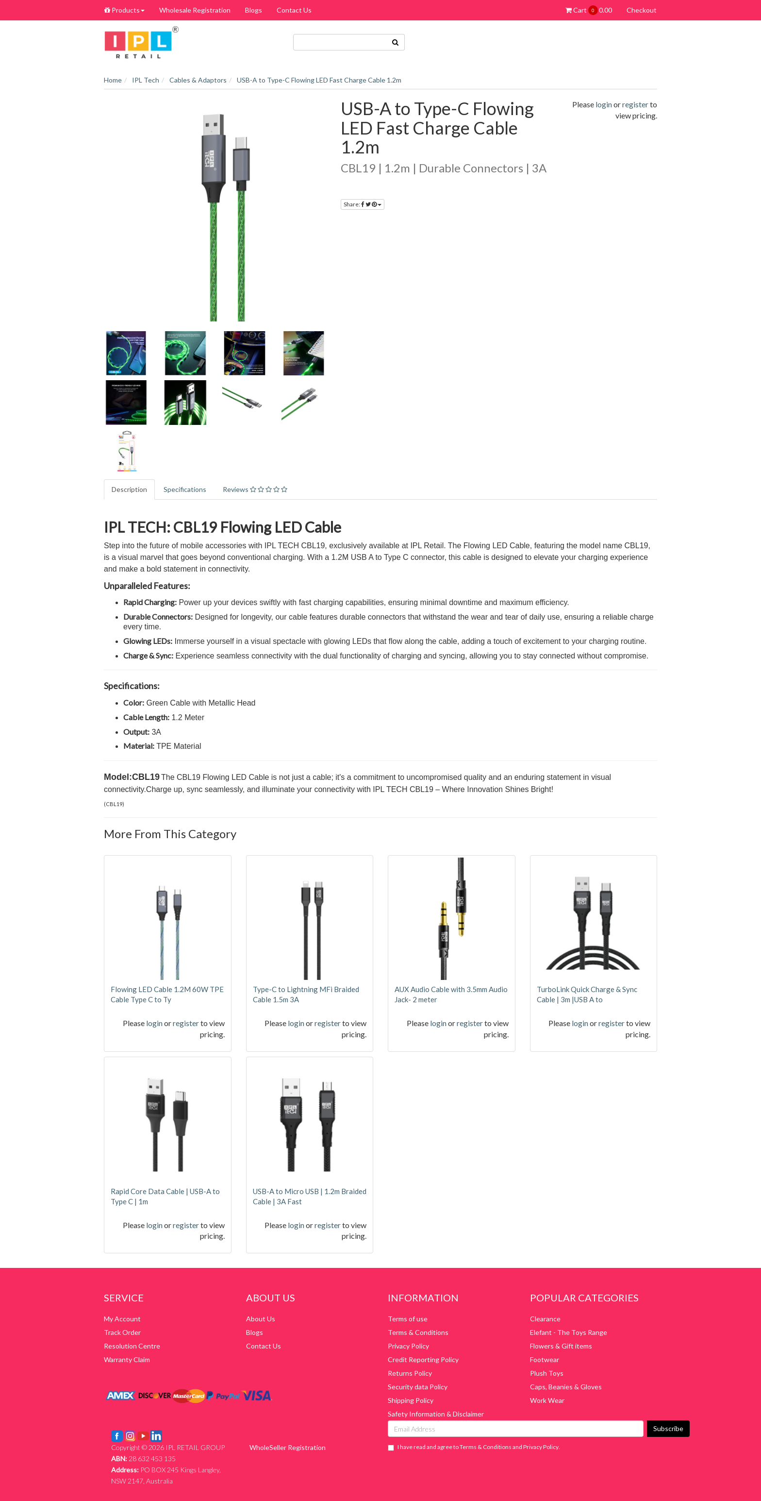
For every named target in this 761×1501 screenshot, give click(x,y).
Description (129, 489)
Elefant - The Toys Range (568, 1332)
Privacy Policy (408, 1346)
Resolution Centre (132, 1346)
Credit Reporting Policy (423, 1359)
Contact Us (294, 10)
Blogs (253, 10)
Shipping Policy (410, 1400)
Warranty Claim (127, 1359)
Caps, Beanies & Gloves (566, 1387)
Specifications (185, 489)
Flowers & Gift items (561, 1346)
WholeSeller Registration (287, 1447)
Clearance (545, 1319)
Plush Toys (546, 1373)
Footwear (544, 1359)
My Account (122, 1319)
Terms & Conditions (418, 1332)
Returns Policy (410, 1373)
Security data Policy (417, 1387)
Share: (362, 204)
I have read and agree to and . (474, 1447)
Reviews (255, 489)
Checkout (642, 10)
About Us (260, 1319)
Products (124, 10)
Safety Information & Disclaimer (436, 1414)
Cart (588, 10)
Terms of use (408, 1319)
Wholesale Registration (195, 10)
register (635, 104)
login (604, 104)
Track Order (122, 1332)
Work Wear (547, 1400)
